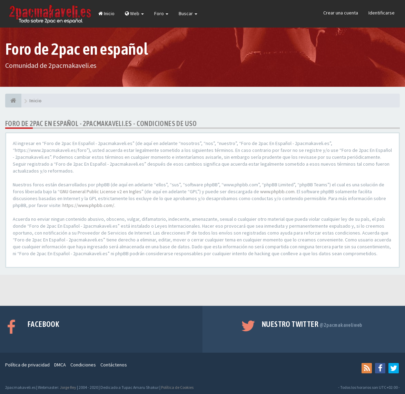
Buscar (188, 13)
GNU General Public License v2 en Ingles (100, 191)
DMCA (60, 365)
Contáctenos (113, 365)
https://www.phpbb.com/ (88, 205)
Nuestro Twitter (312, 324)
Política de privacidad (27, 365)
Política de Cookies (177, 387)
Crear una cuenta (340, 13)
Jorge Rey (68, 387)
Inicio (106, 13)
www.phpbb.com (277, 191)
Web (134, 13)
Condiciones (83, 365)
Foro (161, 13)
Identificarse (381, 13)
